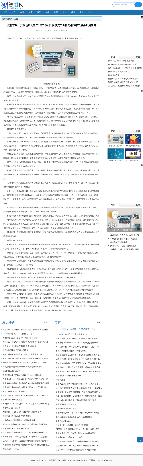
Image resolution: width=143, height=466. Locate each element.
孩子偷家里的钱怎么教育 (12, 400)
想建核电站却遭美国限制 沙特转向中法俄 (19, 420)
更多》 (46, 322)
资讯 (14, 12)
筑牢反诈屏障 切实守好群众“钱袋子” (123, 82)
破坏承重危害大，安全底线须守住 (16, 428)
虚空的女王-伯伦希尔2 (11, 371)
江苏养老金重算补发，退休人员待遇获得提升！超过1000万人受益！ (84, 388)
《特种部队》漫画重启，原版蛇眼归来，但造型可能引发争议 (81, 441)
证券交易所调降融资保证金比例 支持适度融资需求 (22, 367)
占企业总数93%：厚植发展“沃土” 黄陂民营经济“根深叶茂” (25, 379)
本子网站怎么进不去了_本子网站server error (20, 338)
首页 (5, 12)
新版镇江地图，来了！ (11, 408)
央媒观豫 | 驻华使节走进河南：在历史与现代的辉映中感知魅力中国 (84, 392)
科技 (22, 12)
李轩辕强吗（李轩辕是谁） (67, 409)
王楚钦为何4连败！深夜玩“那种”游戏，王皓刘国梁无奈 (78, 363)
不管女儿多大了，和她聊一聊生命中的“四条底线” (76, 433)
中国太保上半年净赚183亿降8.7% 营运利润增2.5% (23, 375)
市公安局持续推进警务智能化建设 (122, 65)
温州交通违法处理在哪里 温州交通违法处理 (74, 417)
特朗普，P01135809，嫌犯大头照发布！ (73, 425)
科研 (73, 12)
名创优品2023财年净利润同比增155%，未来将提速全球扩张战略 (83, 384)
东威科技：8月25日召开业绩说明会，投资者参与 (22, 412)
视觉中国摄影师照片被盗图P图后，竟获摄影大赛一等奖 (79, 396)
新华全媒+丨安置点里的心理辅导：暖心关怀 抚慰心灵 (78, 367)
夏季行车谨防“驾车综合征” (119, 72)
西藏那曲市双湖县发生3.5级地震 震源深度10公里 (76, 400)
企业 (81, 12)
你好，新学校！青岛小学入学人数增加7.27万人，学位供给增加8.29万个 (86, 347)
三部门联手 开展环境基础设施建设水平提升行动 (76, 450)
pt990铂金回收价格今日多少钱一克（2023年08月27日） (25, 363)
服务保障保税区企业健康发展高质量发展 (125, 68)
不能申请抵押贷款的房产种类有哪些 (17, 416)
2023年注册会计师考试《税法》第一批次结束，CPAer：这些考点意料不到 (87, 429)
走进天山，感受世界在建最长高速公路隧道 (19, 346)
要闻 (39, 12)
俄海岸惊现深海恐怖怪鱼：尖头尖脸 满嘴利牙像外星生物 (25, 433)
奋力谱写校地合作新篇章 (66, 404)
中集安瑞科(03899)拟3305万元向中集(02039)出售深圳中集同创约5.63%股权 (87, 413)
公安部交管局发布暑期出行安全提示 (123, 79)
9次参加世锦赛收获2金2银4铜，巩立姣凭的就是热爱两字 (25, 424)
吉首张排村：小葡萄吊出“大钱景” (69, 437)
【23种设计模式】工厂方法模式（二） (18, 334)
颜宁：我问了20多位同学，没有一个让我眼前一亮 (22, 354)
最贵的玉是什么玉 (63, 421)
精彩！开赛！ (61, 380)
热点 (47, 12)
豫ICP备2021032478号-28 (77, 460)
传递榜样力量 (113, 75)
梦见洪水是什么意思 (11, 449)
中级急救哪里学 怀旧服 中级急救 (15, 350)
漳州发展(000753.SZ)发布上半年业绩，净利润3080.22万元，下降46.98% (86, 371)
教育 (31, 12)
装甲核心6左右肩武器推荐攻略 (68, 376)
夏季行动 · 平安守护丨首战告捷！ (122, 61)
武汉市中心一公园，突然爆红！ (15, 391)
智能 (64, 12)
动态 (90, 12)
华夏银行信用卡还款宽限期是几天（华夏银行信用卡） (78, 359)
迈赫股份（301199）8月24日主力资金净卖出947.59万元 (79, 446)
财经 (56, 12)
